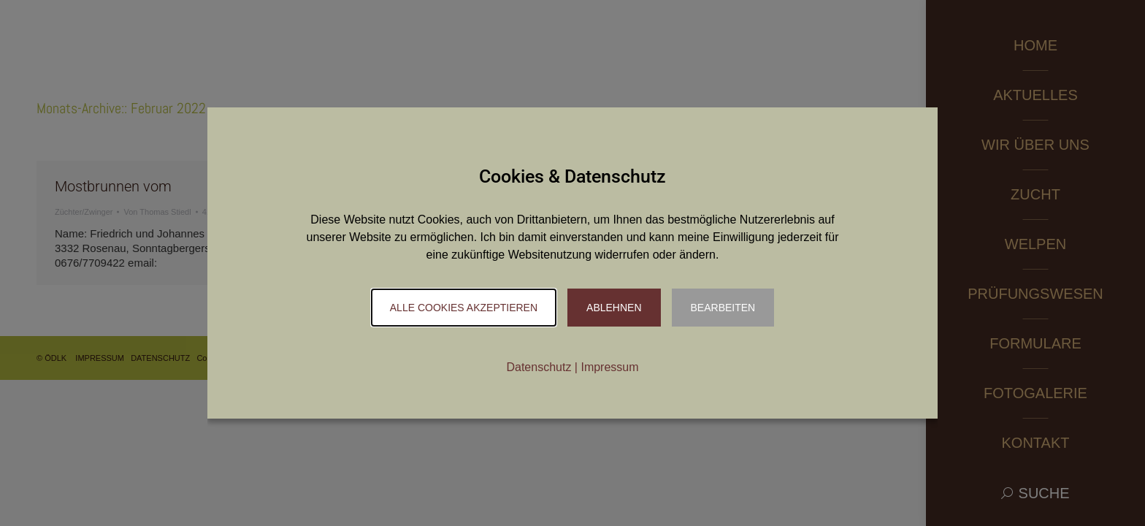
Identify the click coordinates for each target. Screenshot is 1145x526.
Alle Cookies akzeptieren (463, 307)
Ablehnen (613, 307)
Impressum (609, 367)
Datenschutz (538, 367)
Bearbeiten (723, 307)
